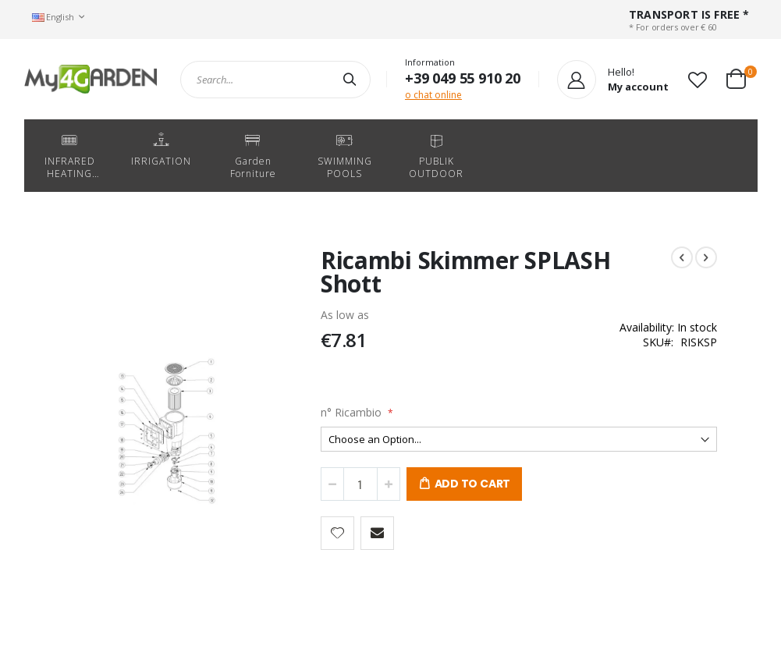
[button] (697, 79)
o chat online (433, 94)
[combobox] (275, 79)
